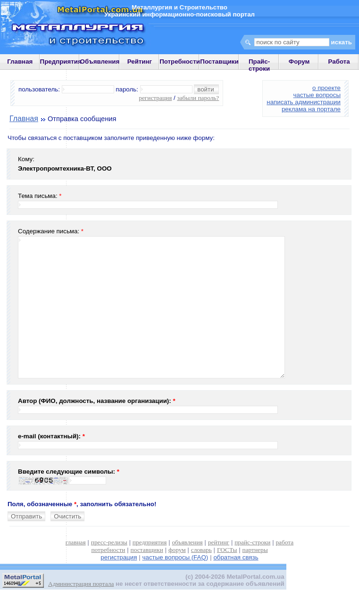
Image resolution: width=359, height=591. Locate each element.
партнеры (255, 549)
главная (76, 542)
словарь (201, 549)
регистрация (155, 97)
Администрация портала (81, 583)
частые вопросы (317, 94)
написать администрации (304, 102)
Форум (299, 61)
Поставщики (219, 61)
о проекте (326, 87)
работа (284, 542)
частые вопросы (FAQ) (175, 557)
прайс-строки (252, 542)
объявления (187, 542)
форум (177, 549)
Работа (339, 61)
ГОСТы (227, 549)
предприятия (150, 542)
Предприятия (61, 61)
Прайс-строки (259, 65)
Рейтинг (139, 61)
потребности (108, 549)
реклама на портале (311, 109)
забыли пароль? (198, 97)
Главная (20, 61)
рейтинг (218, 542)
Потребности (179, 61)
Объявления (100, 61)
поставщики (147, 549)
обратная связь (235, 557)
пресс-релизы (109, 542)
